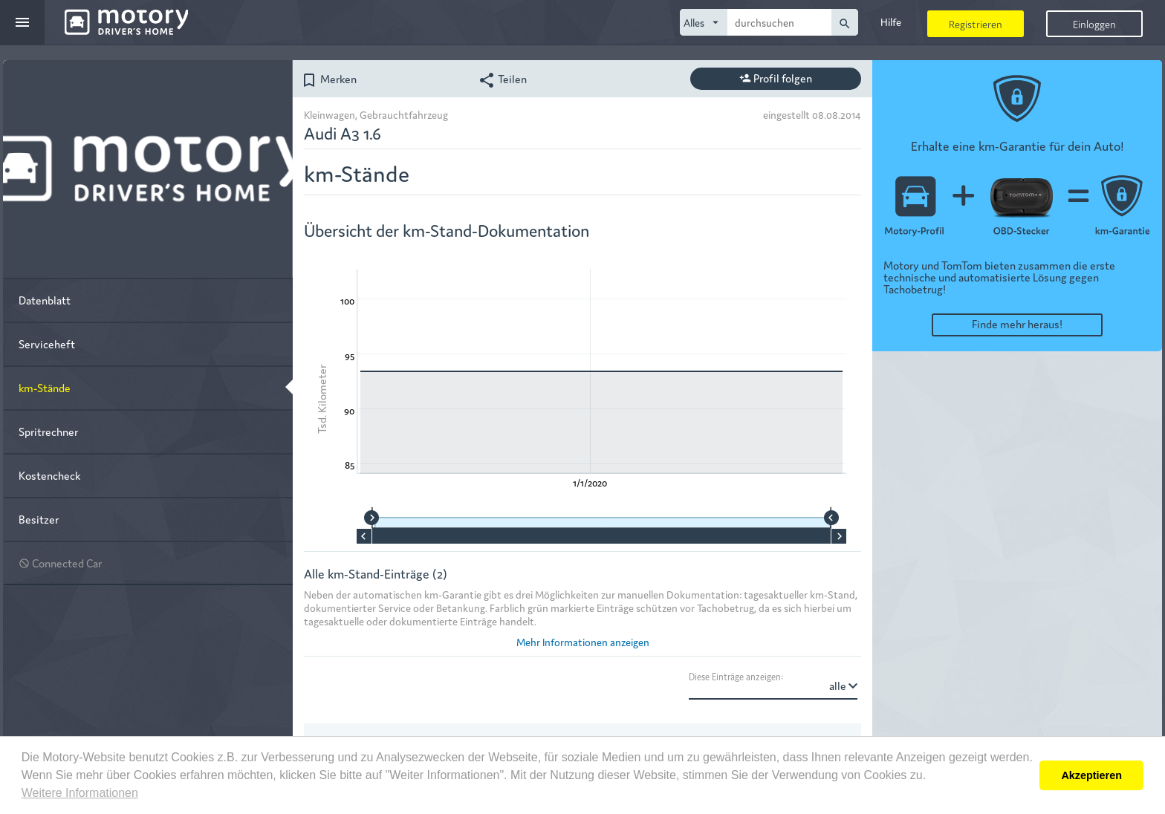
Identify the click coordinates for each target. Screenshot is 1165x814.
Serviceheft (47, 343)
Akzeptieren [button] (1091, 775)
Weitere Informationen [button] (80, 793)
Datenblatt (45, 300)
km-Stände (45, 387)
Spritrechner (48, 431)
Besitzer (39, 519)
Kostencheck (49, 475)
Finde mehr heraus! (1017, 323)
